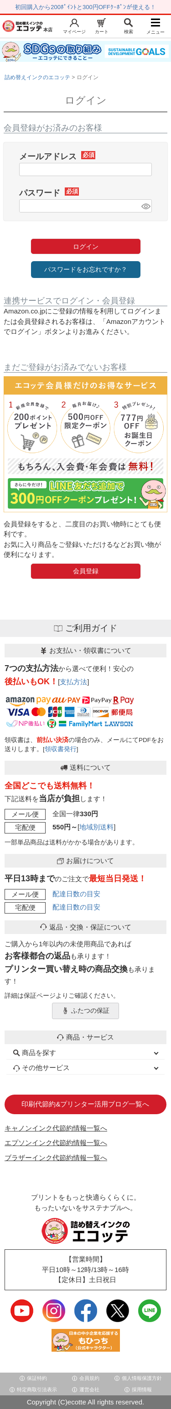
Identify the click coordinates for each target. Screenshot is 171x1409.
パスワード (49, 192)
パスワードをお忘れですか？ (85, 269)
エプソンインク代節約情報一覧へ (56, 1142)
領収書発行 (61, 749)
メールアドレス (57, 156)
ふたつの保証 (85, 1011)
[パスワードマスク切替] (145, 206)
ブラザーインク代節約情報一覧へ (56, 1158)
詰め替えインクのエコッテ (37, 77)
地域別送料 (96, 827)
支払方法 (73, 682)
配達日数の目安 (76, 894)
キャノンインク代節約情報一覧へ (56, 1128)
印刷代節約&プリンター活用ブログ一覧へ (85, 1104)
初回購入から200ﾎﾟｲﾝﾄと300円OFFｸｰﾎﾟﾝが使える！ (85, 7)
